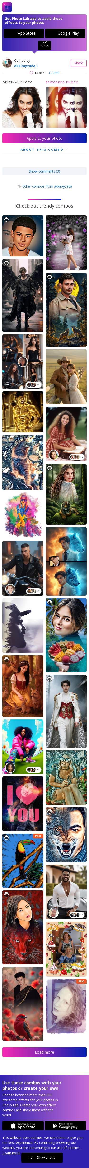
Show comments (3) (44, 171)
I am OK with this (42, 1157)
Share (78, 63)
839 (54, 73)
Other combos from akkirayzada (44, 186)
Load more (44, 1052)
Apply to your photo (44, 138)
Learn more (11, 1152)
